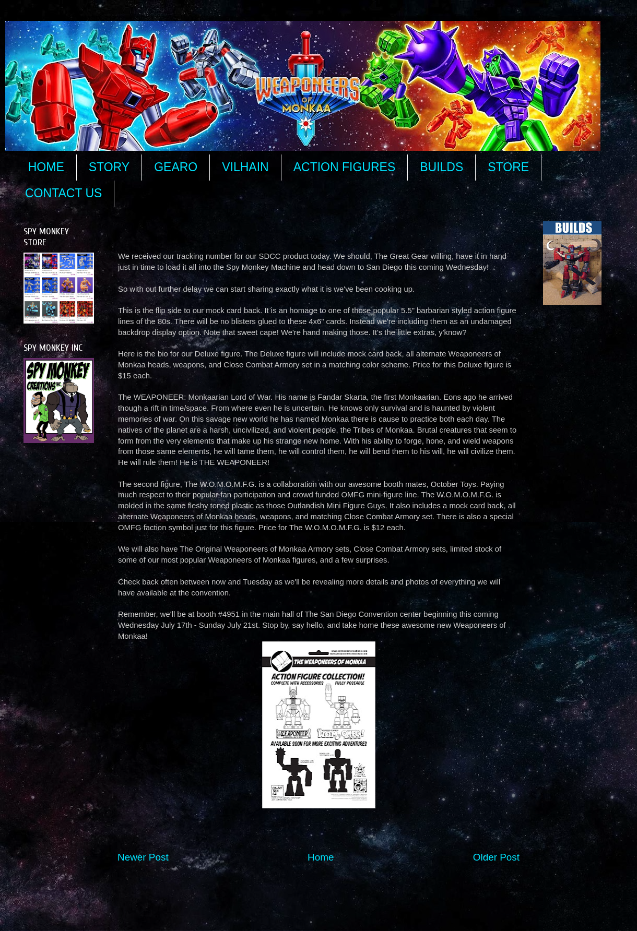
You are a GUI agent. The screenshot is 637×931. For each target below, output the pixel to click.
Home (321, 857)
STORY (109, 167)
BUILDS (441, 167)
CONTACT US (63, 193)
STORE (508, 167)
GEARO (175, 167)
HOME (46, 167)
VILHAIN (245, 167)
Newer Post (143, 857)
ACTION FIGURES (344, 167)
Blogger (442, 910)
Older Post (496, 857)
